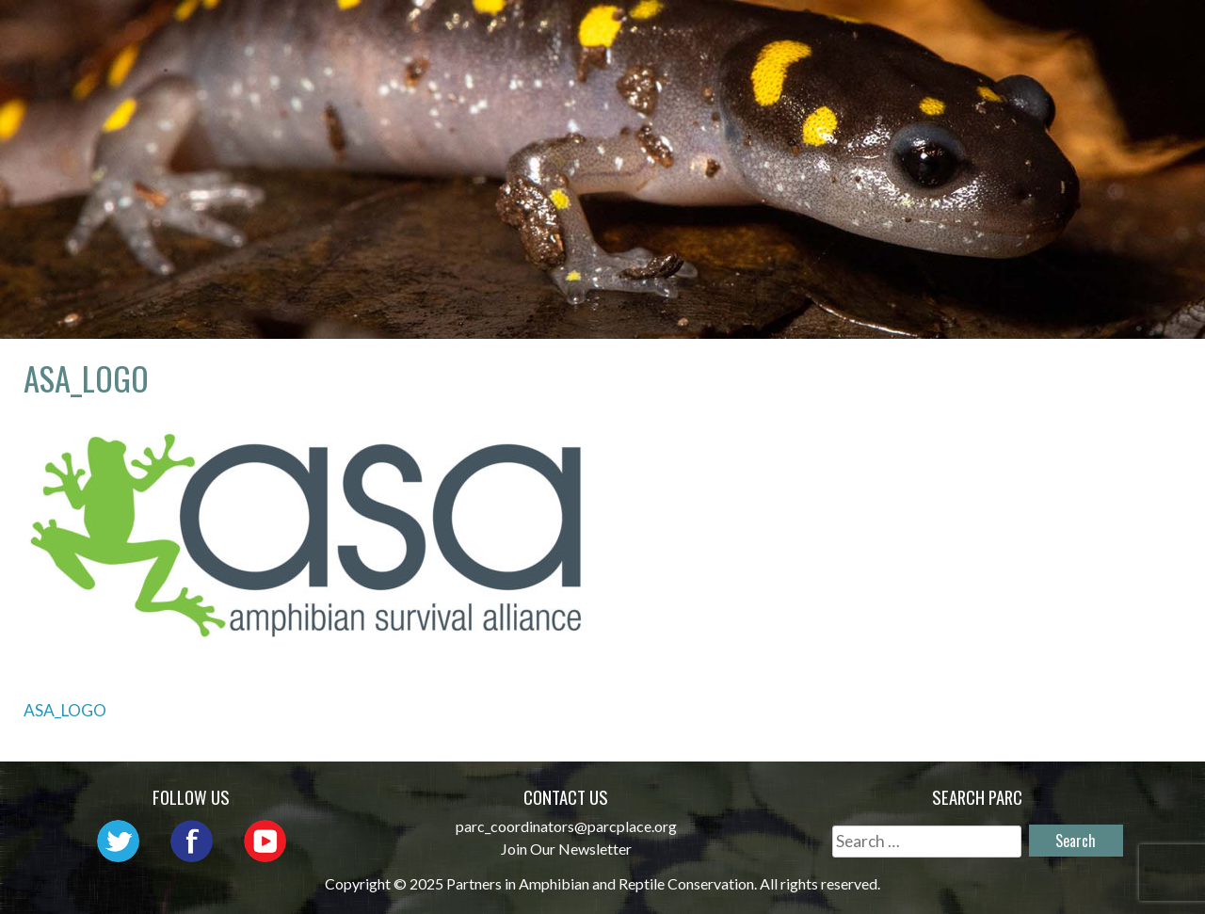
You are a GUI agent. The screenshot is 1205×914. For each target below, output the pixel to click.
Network (637, 33)
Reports (1110, 33)
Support (1110, 61)
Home (402, 33)
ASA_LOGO (65, 710)
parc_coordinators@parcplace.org (566, 826)
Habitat (1006, 33)
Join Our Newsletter (566, 849)
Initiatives (885, 33)
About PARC (511, 33)
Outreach (756, 33)
